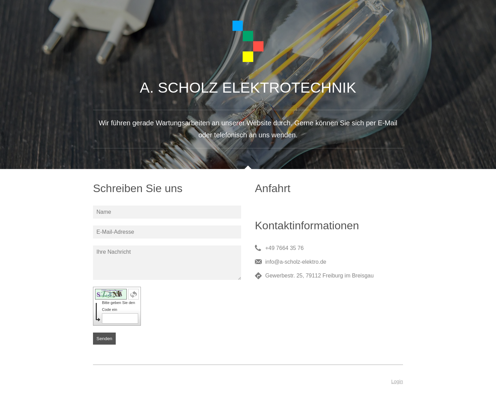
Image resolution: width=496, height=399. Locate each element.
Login (397, 381)
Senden (104, 338)
